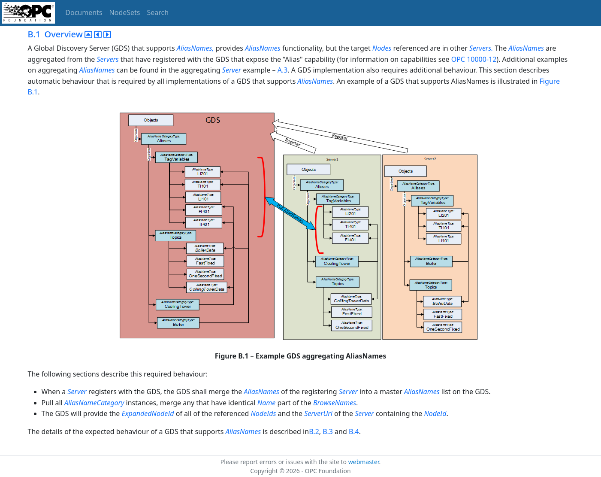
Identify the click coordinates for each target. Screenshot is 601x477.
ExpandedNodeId (147, 413)
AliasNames (263, 48)
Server (231, 70)
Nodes (381, 48)
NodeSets (124, 12)
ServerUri (318, 413)
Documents (83, 12)
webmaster (363, 462)
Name (266, 402)
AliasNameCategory (94, 402)
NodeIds (263, 413)
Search (158, 12)
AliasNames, (195, 48)
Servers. (481, 48)
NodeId (435, 413)
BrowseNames (334, 402)
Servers (108, 59)
